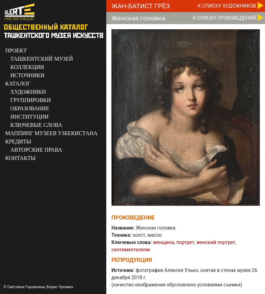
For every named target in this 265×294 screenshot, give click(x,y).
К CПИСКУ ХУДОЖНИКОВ (227, 6)
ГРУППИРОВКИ (30, 100)
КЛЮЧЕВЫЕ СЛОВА (36, 125)
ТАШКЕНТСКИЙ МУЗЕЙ (41, 59)
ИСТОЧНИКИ (27, 75)
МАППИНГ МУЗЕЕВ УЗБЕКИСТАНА (51, 133)
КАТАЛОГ (17, 84)
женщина (163, 242)
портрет (185, 242)
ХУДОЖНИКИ (28, 92)
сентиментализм (130, 249)
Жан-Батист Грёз (140, 6)
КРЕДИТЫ (18, 141)
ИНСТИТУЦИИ (29, 117)
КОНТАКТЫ (20, 158)
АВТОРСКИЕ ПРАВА (36, 150)
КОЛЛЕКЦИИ (27, 67)
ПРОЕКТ (16, 50)
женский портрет (215, 242)
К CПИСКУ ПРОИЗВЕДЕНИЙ (224, 18)
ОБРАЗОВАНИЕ (29, 108)
